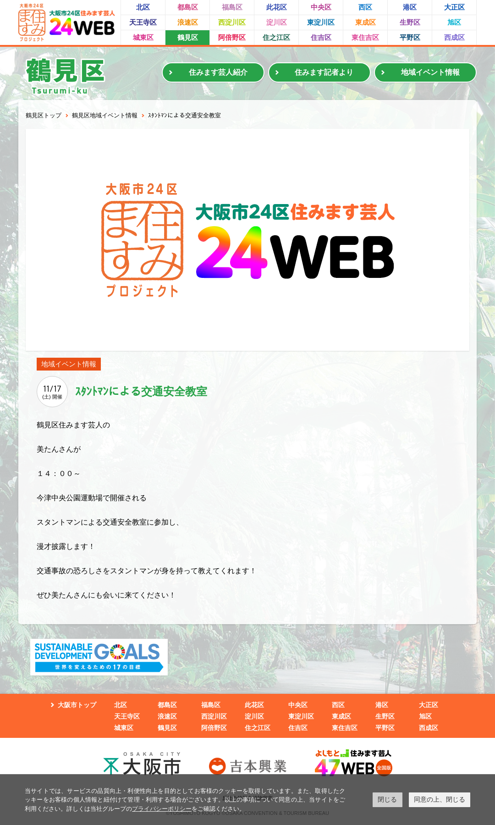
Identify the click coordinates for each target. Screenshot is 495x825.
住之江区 (276, 37)
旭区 (454, 22)
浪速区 (187, 22)
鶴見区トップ (43, 115)
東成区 (365, 22)
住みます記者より (324, 72)
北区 (143, 7)
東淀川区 (321, 22)
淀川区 (276, 22)
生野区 (410, 22)
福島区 (232, 7)
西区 (365, 7)
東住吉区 (365, 37)
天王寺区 (143, 22)
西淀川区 (232, 22)
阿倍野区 (232, 37)
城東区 (143, 37)
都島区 (187, 7)
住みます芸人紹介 (218, 72)
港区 (410, 7)
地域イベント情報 (430, 72)
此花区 (276, 7)
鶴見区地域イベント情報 (105, 115)
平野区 (410, 37)
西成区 (454, 37)
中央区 (321, 7)
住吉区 (321, 37)
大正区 (454, 7)
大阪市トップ (77, 705)
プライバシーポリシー (162, 808)
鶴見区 (187, 37)
